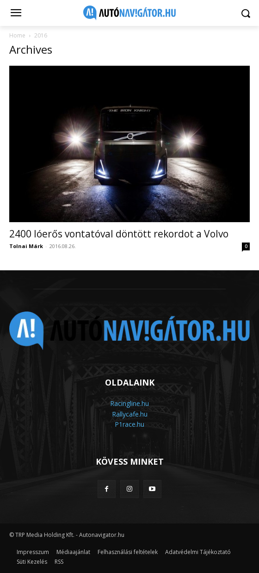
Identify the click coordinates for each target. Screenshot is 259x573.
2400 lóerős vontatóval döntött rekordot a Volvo (118, 233)
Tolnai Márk (26, 246)
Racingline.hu (129, 403)
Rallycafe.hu (130, 414)
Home (17, 35)
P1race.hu (129, 424)
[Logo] (129, 13)
